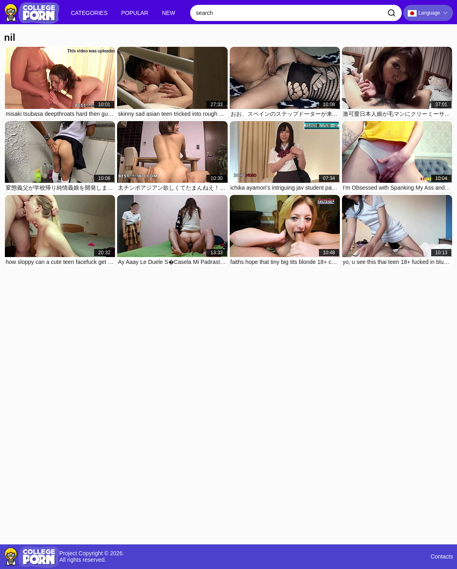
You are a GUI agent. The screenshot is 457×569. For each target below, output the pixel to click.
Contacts (442, 557)
